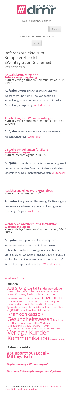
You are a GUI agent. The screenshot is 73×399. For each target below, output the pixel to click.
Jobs (51, 36)
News (22, 36)
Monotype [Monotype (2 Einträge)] (33, 325)
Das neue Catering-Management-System (34, 371)
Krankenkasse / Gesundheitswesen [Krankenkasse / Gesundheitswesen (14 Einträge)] (29, 316)
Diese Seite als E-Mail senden (21, 389)
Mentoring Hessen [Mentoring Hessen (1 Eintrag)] (24, 323)
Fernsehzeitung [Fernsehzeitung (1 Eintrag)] (47, 301)
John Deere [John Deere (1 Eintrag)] (25, 310)
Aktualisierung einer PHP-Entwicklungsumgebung (22, 76)
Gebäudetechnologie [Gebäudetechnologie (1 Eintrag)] (39, 307)
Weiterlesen (42, 105)
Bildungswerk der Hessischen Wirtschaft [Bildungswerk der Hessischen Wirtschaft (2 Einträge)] (35, 290)
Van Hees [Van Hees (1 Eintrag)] (55, 328)
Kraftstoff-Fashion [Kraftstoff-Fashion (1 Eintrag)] (41, 310)
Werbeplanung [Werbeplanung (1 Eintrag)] (57, 339)
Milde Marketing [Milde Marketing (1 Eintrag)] (42, 323)
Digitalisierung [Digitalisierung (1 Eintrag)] (34, 298)
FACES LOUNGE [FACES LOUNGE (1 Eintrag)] (15, 301)
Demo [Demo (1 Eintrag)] (49, 294)
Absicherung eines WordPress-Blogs (29, 190)
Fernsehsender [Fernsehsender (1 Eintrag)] (31, 301)
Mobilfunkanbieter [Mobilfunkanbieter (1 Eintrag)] (16, 325)
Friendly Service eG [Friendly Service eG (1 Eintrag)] (32, 304)
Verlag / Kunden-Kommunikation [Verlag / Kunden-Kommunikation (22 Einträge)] (29, 335)
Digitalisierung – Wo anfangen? (27, 364)
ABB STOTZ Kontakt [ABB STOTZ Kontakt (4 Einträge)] (23, 288)
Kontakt (30, 36)
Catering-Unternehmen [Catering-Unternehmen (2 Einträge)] (30, 294)
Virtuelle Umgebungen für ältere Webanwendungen (26, 151)
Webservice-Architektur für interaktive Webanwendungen (31, 225)
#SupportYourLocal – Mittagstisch (28, 354)
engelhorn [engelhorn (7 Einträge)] (52, 297)
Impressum (42, 36)
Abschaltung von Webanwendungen (29, 118)
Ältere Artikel (15, 278)
